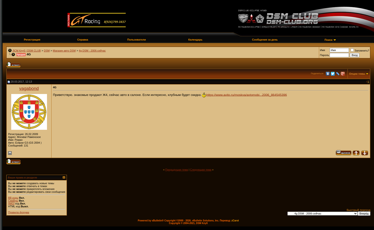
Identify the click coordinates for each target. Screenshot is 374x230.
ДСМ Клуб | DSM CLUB (27, 50)
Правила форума (18, 212)
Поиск (328, 39)
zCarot (235, 220)
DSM (47, 50)
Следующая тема (200, 169)
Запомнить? (360, 50)
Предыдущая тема (176, 169)
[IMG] (11, 203)
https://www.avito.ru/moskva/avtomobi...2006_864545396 (246, 94)
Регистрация (32, 39)
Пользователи (136, 39)
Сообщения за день (265, 39)
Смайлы (13, 200)
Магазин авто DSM (64, 50)
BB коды (13, 197)
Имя (322, 50)
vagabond (29, 88)
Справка (82, 39)
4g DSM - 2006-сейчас (92, 50)
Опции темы (357, 73)
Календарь (195, 39)
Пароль (324, 55)
